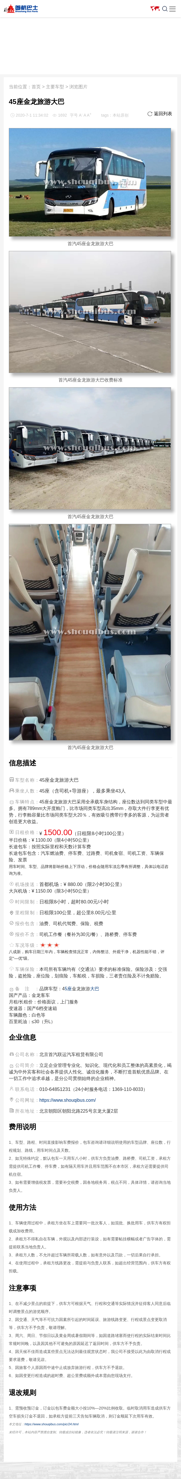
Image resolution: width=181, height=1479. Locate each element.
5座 (68, 988)
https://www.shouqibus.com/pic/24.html (52, 1424)
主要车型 (55, 86)
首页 (36, 86)
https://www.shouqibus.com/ (67, 1100)
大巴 (94, 988)
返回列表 (159, 113)
